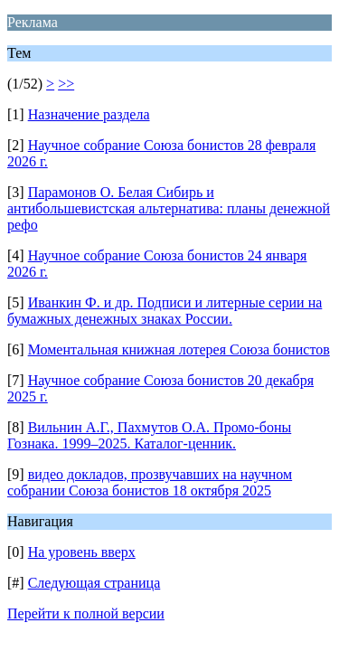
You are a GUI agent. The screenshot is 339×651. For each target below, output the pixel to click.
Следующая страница (94, 582)
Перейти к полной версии (86, 613)
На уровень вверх (82, 552)
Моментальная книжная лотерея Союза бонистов (179, 349)
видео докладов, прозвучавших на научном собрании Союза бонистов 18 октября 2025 (149, 482)
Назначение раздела (89, 114)
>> (66, 83)
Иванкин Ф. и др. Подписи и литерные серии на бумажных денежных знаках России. (164, 310)
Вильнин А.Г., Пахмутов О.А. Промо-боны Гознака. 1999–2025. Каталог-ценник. (149, 435)
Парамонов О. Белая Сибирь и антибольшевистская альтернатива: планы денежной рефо (168, 208)
